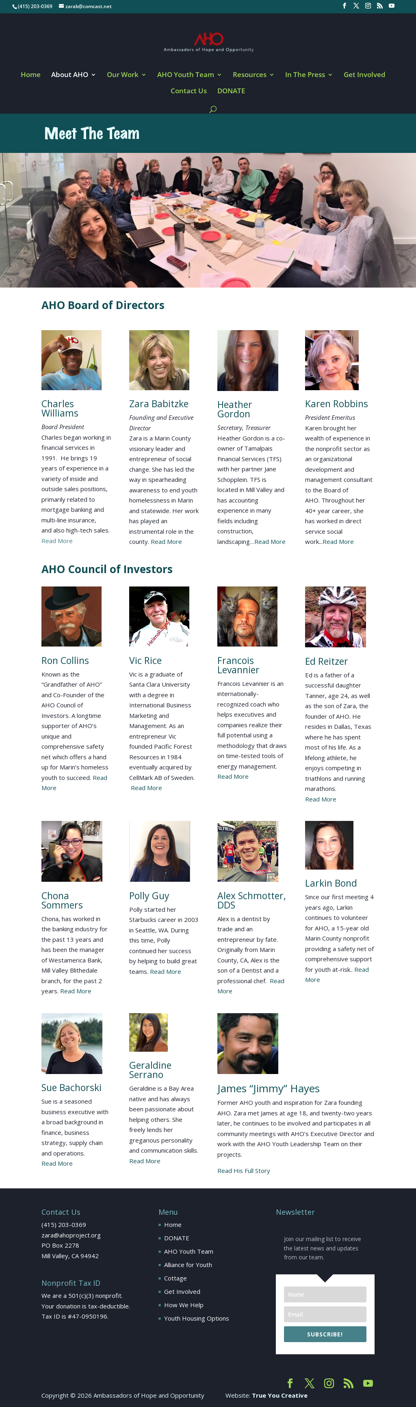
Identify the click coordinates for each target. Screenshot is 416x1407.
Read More (57, 541)
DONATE (231, 91)
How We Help (184, 1305)
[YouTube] (391, 8)
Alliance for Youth (188, 1265)
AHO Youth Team (185, 75)
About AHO (69, 75)
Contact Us (189, 91)
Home (31, 75)
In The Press (305, 75)
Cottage (175, 1278)
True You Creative (280, 1395)
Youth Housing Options (196, 1318)
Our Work (123, 75)
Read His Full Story (243, 1170)
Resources (249, 75)
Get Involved (365, 75)
